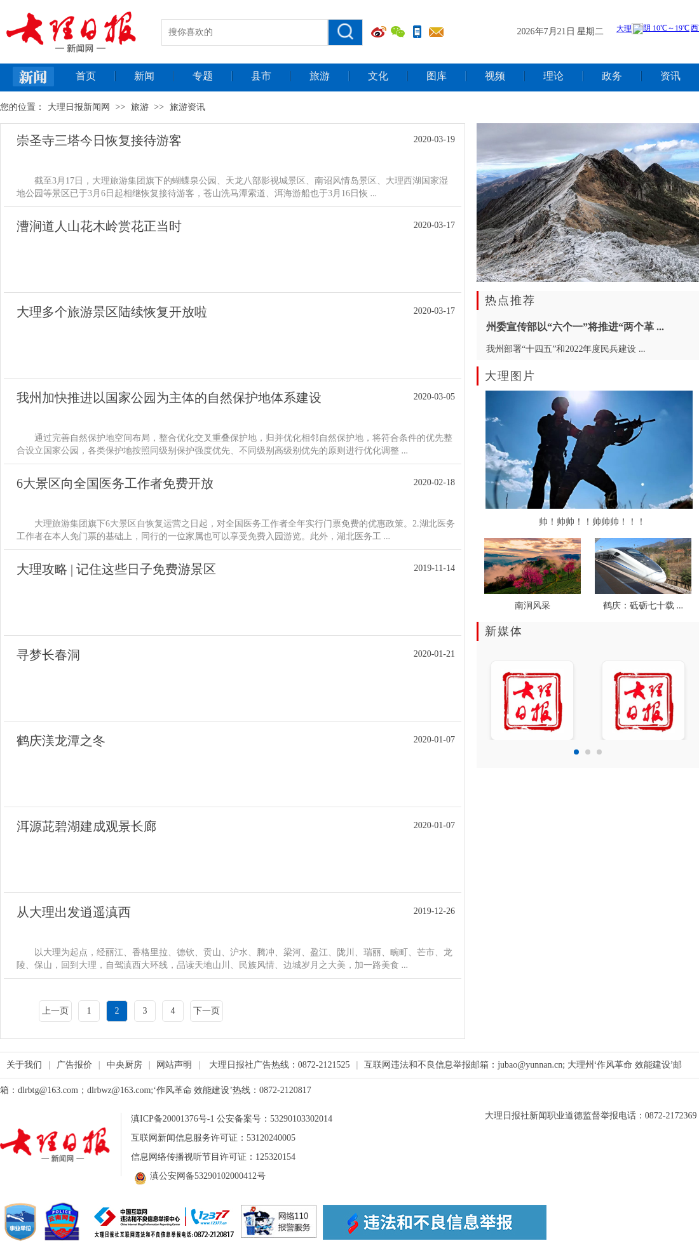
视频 (495, 75)
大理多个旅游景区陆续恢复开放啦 (112, 312)
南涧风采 (532, 605)
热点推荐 (510, 300)
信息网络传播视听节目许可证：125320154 (213, 1157)
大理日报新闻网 (79, 107)
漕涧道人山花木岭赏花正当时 (99, 226)
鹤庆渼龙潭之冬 (61, 741)
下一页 (206, 1011)
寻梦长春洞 (48, 655)
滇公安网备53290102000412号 (198, 1176)
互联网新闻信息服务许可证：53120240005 (213, 1138)
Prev (493, 697)
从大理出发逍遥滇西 (74, 912)
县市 (261, 75)
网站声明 (174, 1065)
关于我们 (24, 1065)
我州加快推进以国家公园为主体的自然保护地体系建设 (169, 398)
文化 (378, 75)
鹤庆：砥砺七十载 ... (643, 605)
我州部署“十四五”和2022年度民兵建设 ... (565, 349)
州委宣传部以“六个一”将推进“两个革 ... (575, 326)
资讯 (670, 75)
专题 (203, 75)
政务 (612, 75)
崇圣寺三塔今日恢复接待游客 (99, 140)
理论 (553, 75)
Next (682, 697)
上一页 (55, 1011)
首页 (86, 75)
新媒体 (504, 631)
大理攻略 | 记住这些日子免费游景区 (116, 569)
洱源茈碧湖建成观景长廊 (86, 826)
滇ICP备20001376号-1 (172, 1119)
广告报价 (74, 1065)
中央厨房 (124, 1065)
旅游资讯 (187, 107)
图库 (436, 75)
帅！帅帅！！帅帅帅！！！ (592, 522)
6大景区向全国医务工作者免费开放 (115, 483)
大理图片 (510, 376)
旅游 (319, 75)
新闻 (144, 75)
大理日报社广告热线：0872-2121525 (279, 1065)
